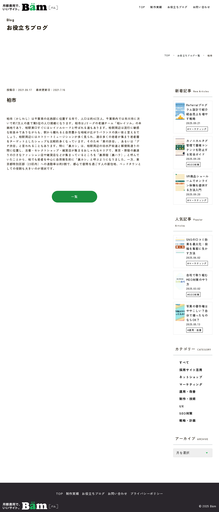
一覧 (74, 197)
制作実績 (156, 7)
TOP (142, 7)
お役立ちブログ (178, 7)
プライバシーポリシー (146, 493)
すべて (184, 362)
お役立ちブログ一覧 (188, 55)
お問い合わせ (202, 7)
